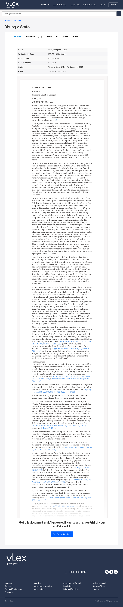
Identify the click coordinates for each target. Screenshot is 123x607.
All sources (9, 592)
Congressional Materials (43, 586)
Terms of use (9, 601)
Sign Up (113, 5)
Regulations (67, 586)
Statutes (96, 589)
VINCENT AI (45, 5)
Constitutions (39, 589)
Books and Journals (99, 583)
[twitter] (107, 572)
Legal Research (60, 5)
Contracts (8, 586)
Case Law (37, 583)
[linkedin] (116, 572)
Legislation (9, 583)
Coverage (75, 5)
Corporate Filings (99, 586)
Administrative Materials (72, 583)
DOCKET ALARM (89, 5)
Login (102, 5)
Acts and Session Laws (13, 589)
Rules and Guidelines (71, 589)
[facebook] (111, 572)
